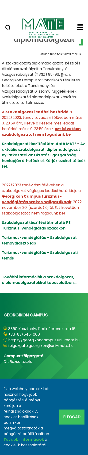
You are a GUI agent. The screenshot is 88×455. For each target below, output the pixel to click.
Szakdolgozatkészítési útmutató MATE (39, 144)
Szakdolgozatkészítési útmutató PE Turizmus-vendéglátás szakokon (36, 225)
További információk (24, 439)
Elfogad (71, 417)
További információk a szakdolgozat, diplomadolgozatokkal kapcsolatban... (39, 279)
